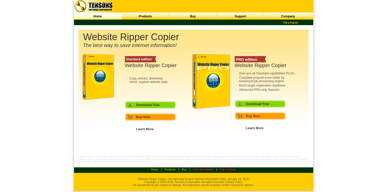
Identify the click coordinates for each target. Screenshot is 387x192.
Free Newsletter (203, 169)
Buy (193, 16)
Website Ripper (147, 178)
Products (145, 16)
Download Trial (147, 105)
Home (97, 16)
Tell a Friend (290, 22)
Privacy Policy (233, 181)
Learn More (145, 129)
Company (288, 16)
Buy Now (143, 117)
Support (240, 16)
